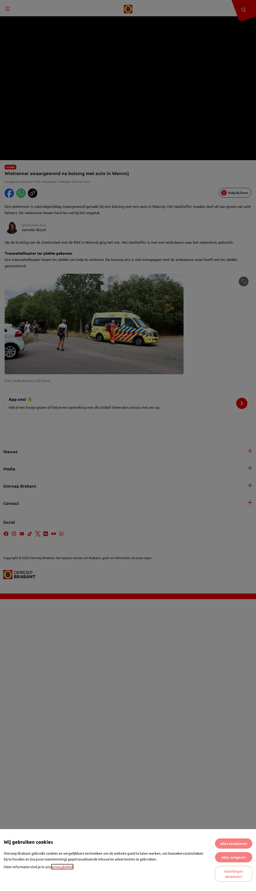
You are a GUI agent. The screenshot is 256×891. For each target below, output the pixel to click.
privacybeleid (62, 866)
